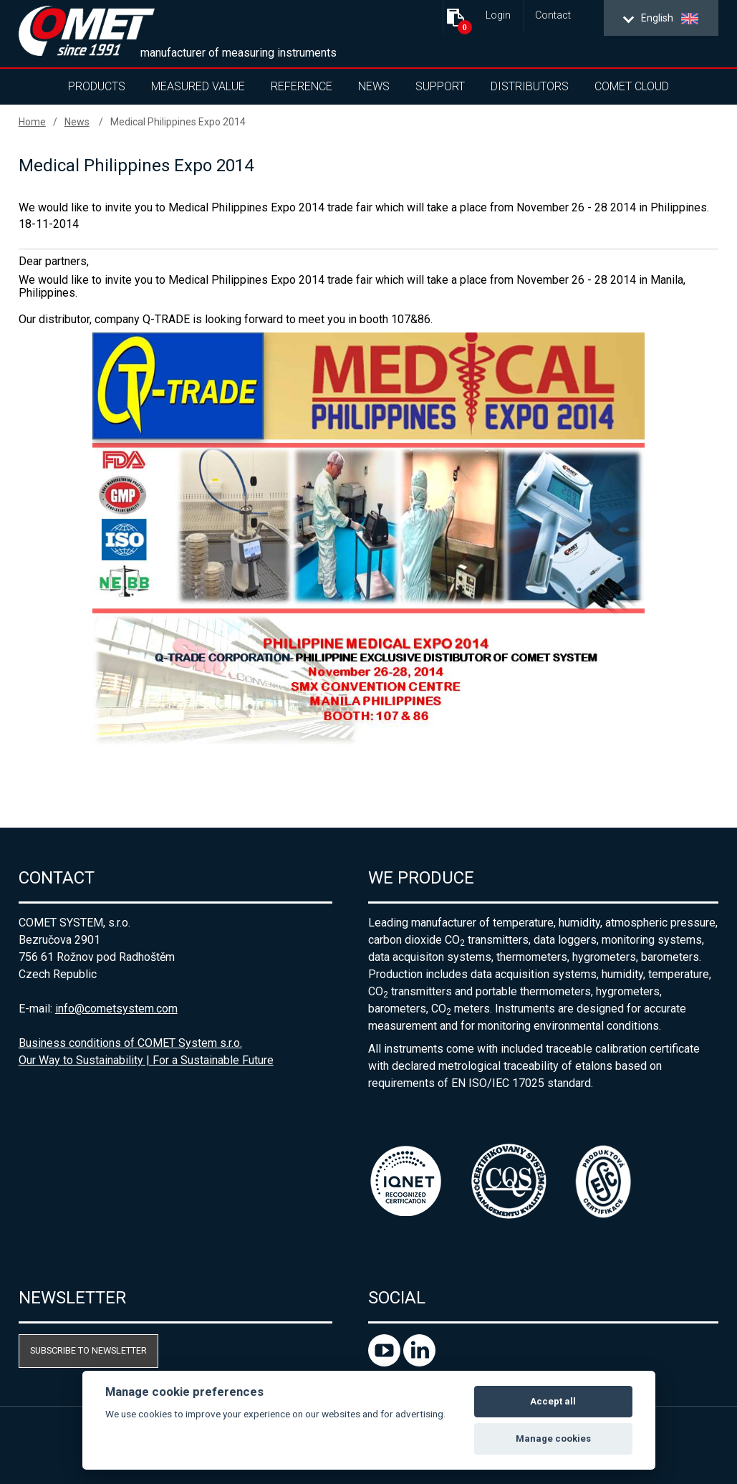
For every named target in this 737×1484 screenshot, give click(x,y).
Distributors (530, 86)
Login (498, 15)
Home (32, 122)
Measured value (198, 86)
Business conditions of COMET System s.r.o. (130, 1043)
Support (440, 86)
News (374, 86)
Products (96, 86)
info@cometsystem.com (116, 1008)
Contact (553, 15)
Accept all (553, 1401)
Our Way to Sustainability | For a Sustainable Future (146, 1060)
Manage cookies (553, 1438)
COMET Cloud (631, 86)
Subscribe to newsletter (88, 1350)
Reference (301, 86)
